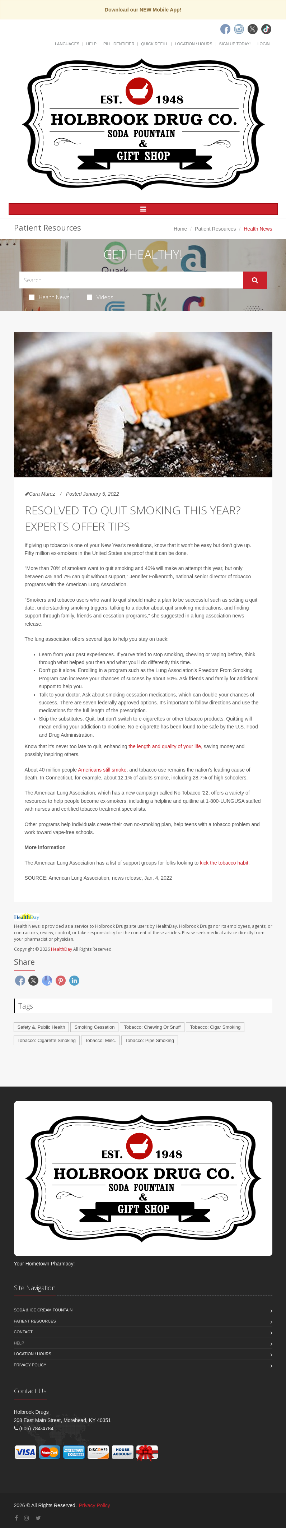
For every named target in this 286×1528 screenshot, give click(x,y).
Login (263, 44)
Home (180, 229)
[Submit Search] (255, 280)
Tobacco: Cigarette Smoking (47, 1040)
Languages (67, 44)
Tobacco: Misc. (100, 1040)
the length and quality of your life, (165, 746)
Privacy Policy (30, 1365)
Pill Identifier (118, 44)
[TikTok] (266, 29)
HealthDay (61, 949)
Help (91, 44)
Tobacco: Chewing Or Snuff (152, 1027)
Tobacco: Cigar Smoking (215, 1027)
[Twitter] (253, 29)
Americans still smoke (102, 770)
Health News (49, 297)
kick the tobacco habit (223, 863)
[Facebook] (225, 29)
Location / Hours (193, 44)
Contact (23, 1332)
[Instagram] (239, 29)
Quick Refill (154, 44)
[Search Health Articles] (131, 280)
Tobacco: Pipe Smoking (149, 1040)
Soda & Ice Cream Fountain (43, 1310)
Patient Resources (215, 229)
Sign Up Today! (235, 44)
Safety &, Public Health (41, 1027)
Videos (100, 297)
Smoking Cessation (94, 1027)
